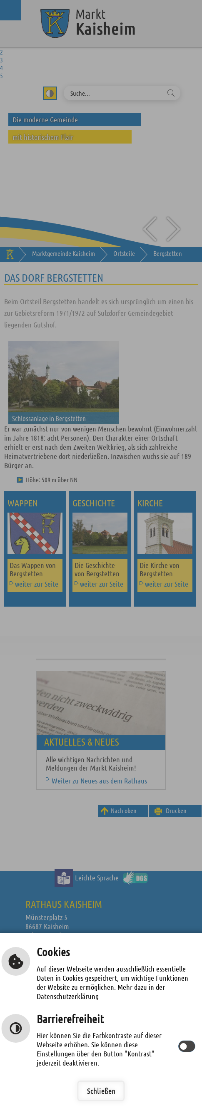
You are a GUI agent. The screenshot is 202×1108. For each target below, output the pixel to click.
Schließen (101, 1091)
